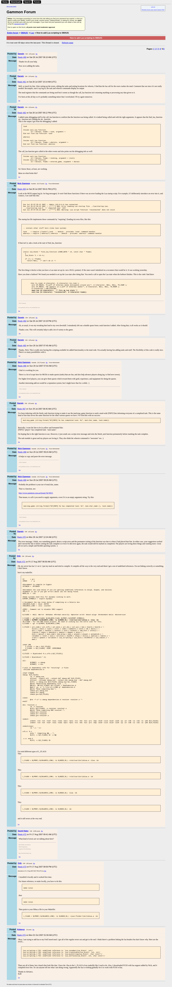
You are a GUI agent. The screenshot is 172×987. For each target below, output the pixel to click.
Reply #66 (22, 380)
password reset (19, 24)
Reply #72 (22, 885)
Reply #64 (22, 335)
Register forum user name (149, 9)
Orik (45, 922)
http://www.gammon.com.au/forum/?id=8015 (36, 507)
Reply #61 (22, 82)
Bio (36, 54)
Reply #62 (22, 113)
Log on (153, 7)
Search (27, 2)
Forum (37, 2)
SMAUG (24, 33)
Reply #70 (21, 552)
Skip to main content (11, 6)
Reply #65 (22, 359)
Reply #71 (21, 577)
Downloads (16, 2)
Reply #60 (22, 57)
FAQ (163, 9)
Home (5, 2)
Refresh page (67, 43)
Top (19, 69)
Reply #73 (22, 918)
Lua (32, 33)
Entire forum (12, 33)
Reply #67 (21, 423)
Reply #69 (22, 494)
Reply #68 (22, 466)
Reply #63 (21, 194)
